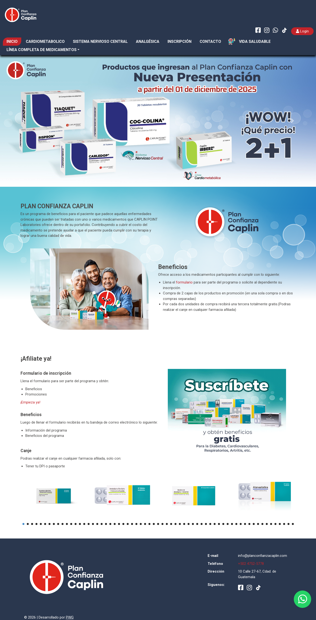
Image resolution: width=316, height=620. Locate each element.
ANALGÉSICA (147, 41)
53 (249, 524)
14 (80, 524)
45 (215, 524)
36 (175, 524)
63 (293, 524)
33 (162, 524)
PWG (70, 617)
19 (102, 524)
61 (284, 524)
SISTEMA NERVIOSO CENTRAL (100, 41)
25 (128, 524)
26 (132, 524)
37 (180, 524)
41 (197, 524)
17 (93, 524)
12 (71, 524)
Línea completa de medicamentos (42, 49)
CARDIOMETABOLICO (45, 41)
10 (62, 524)
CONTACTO (210, 41)
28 (141, 524)
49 (232, 524)
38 (184, 524)
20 (106, 524)
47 (223, 524)
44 (210, 524)
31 (154, 524)
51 (241, 524)
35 (171, 524)
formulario (184, 282)
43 (206, 524)
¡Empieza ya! (30, 402)
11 (67, 524)
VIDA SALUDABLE (255, 41)
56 (262, 524)
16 (89, 524)
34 (167, 524)
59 (275, 524)
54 (254, 524)
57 (267, 524)
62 (288, 524)
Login (302, 31)
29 (145, 524)
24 (123, 524)
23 (119, 524)
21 (110, 524)
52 (245, 524)
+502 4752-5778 (251, 563)
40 (193, 524)
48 (228, 524)
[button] (23, 121)
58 (271, 524)
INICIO (12, 41)
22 (115, 524)
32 (158, 524)
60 (280, 524)
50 (236, 524)
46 (219, 524)
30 (149, 524)
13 (76, 524)
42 (202, 524)
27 (136, 524)
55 (258, 524)
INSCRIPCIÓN (179, 41)
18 (97, 524)
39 (189, 524)
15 (84, 524)
